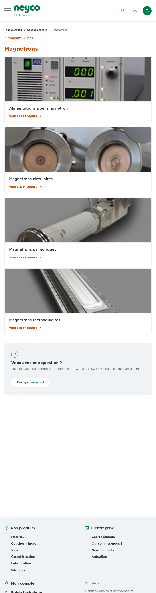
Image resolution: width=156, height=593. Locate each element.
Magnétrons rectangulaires (34, 320)
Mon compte (22, 583)
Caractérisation (23, 557)
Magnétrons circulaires (31, 179)
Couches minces (20, 38)
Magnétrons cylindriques (32, 249)
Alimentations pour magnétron (38, 108)
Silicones (18, 570)
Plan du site (93, 583)
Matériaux (18, 537)
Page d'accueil (13, 29)
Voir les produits (23, 116)
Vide (14, 550)
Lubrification (21, 563)
